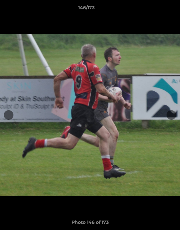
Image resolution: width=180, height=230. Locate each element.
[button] (157, 9)
